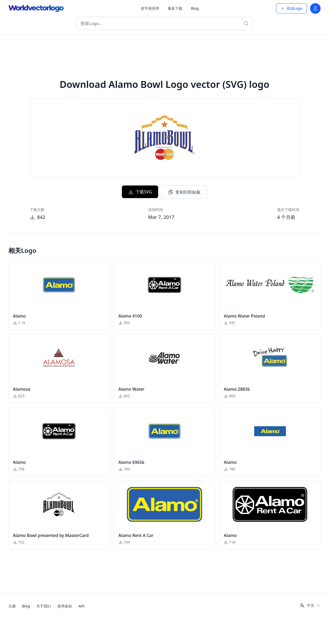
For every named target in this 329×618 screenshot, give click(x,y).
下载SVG (140, 192)
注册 (12, 606)
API (81, 606)
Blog (195, 8)
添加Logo (291, 8)
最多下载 (175, 8)
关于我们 (43, 606)
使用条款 (64, 606)
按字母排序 (150, 8)
